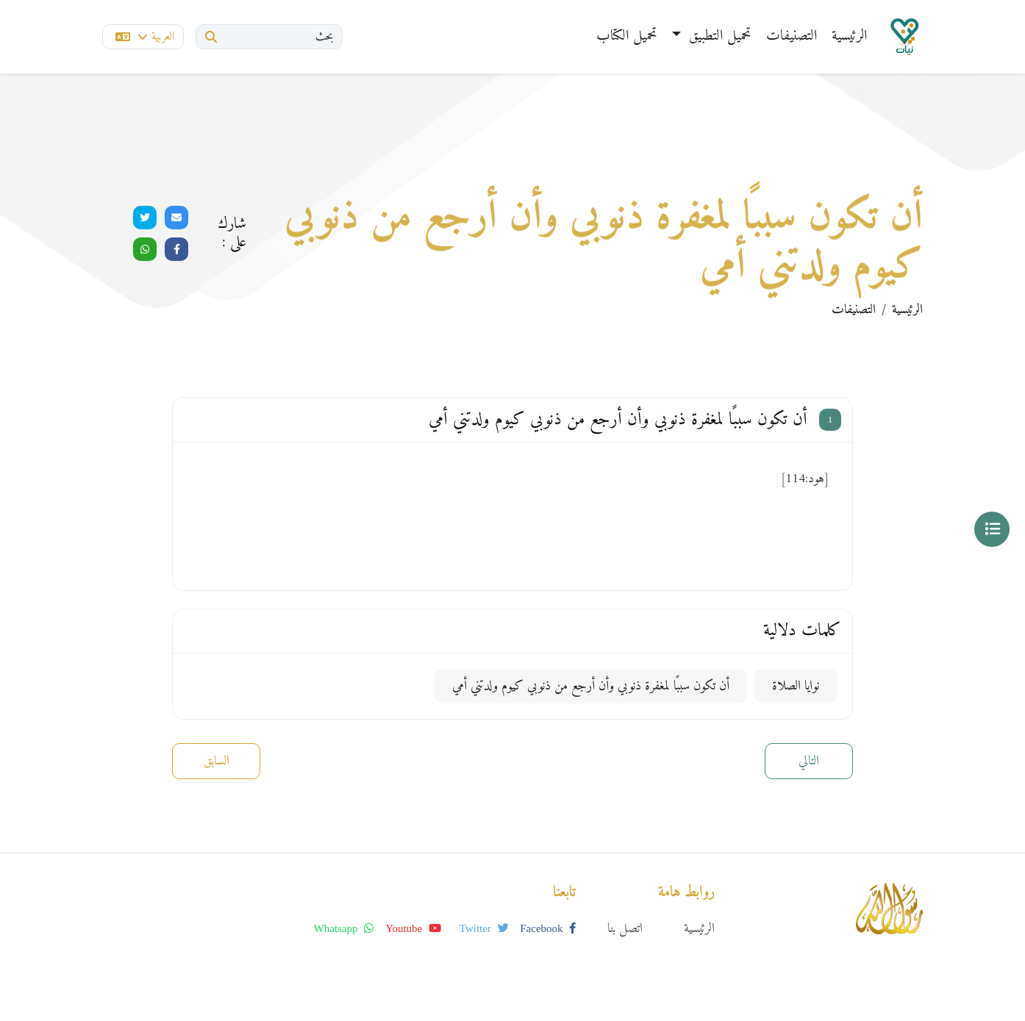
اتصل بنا (625, 928)
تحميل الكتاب (626, 36)
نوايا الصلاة (795, 686)
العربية (144, 36)
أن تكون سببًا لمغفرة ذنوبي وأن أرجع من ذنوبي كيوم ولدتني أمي (590, 686)
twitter (484, 928)
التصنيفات (791, 36)
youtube (413, 928)
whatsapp (344, 928)
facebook (548, 928)
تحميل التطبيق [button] (718, 36)
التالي (809, 761)
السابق (216, 761)
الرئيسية (849, 36)
